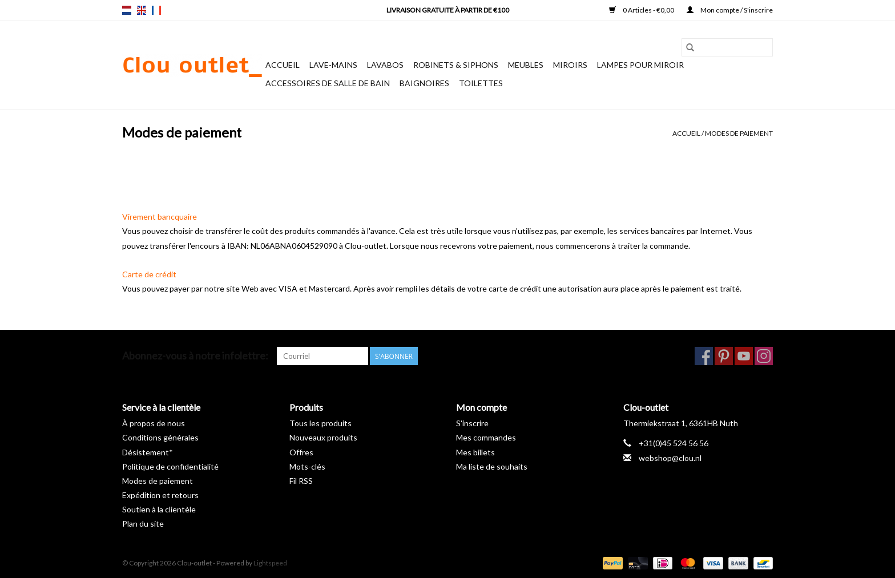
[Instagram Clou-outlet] (764, 356)
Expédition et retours (160, 495)
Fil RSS (301, 481)
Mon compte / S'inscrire (730, 10)
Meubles (525, 65)
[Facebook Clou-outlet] (704, 356)
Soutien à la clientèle (159, 509)
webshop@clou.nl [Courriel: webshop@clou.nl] (670, 458)
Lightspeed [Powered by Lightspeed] (270, 563)
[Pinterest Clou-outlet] (724, 356)
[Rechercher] (727, 47)
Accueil (282, 65)
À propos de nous (153, 423)
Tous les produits (320, 423)
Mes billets (475, 452)
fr (156, 10)
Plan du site (143, 523)
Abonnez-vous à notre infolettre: (195, 356)
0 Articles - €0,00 (642, 10)
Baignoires (424, 83)
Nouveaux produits (323, 437)
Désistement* (147, 452)
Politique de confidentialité (170, 466)
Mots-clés (307, 466)
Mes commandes (486, 437)
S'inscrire (472, 423)
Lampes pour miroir (640, 65)
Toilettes (481, 83)
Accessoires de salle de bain (327, 83)
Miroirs (570, 65)
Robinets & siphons (455, 65)
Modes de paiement (739, 133)
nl (126, 10)
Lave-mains (333, 65)
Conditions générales (160, 437)
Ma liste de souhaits (491, 466)
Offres (301, 452)
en (141, 10)
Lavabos (385, 65)
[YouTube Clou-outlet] (744, 356)
